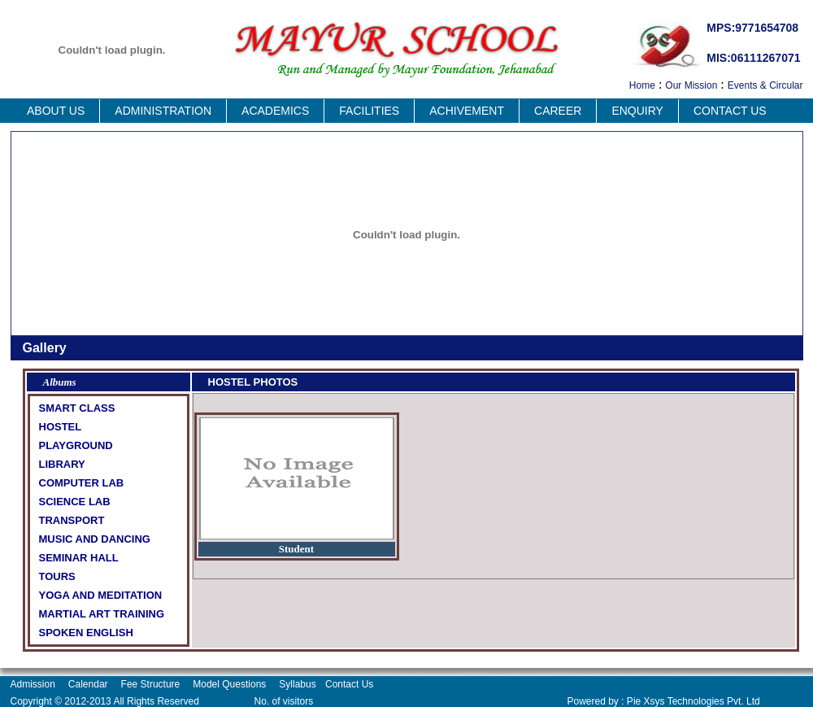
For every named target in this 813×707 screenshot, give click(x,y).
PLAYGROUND (76, 445)
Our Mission (691, 85)
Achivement (466, 110)
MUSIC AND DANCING (94, 539)
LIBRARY (62, 464)
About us (56, 110)
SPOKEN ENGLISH (86, 632)
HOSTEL (60, 427)
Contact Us (730, 110)
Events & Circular (765, 85)
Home (642, 85)
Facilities (369, 110)
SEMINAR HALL (79, 558)
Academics (275, 110)
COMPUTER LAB (81, 483)
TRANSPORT (72, 520)
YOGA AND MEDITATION (101, 595)
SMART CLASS (77, 408)
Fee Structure (150, 684)
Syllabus (299, 684)
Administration (163, 110)
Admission (33, 684)
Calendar (88, 684)
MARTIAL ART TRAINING (102, 614)
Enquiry (637, 110)
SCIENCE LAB (75, 501)
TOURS (57, 576)
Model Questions (229, 684)
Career (557, 110)
